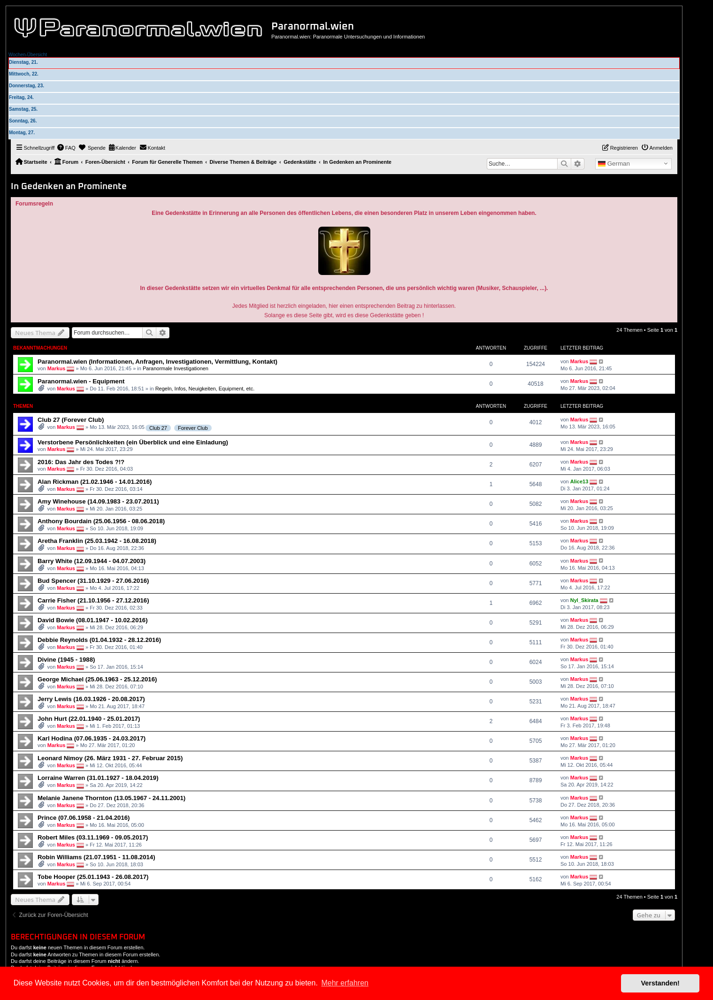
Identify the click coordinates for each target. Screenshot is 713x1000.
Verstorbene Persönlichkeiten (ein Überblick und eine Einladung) (133, 442)
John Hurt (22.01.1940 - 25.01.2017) (89, 718)
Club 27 (158, 428)
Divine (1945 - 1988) (66, 659)
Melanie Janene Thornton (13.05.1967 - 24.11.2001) (111, 798)
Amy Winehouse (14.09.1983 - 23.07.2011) (98, 501)
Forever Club (193, 428)
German (614, 164)
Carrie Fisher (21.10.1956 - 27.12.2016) (93, 600)
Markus (56, 368)
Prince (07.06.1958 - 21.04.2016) (84, 817)
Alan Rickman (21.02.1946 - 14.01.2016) (95, 481)
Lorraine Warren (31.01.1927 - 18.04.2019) (98, 777)
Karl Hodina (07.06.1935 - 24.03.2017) (92, 738)
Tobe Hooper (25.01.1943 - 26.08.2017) (93, 876)
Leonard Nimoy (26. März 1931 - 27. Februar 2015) (110, 758)
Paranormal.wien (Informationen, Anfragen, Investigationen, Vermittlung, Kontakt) (157, 361)
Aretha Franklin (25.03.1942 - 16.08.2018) (97, 540)
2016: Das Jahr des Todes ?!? (81, 462)
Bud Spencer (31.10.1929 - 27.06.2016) (93, 580)
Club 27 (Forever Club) (71, 419)
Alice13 (579, 481)
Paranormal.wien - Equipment (81, 381)
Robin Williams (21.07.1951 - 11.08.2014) (96, 857)
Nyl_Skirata (584, 600)
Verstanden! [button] (660, 983)
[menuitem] (66, 147)
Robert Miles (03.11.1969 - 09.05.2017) (93, 837)
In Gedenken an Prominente (69, 186)
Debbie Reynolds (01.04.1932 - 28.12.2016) (99, 639)
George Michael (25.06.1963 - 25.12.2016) (97, 679)
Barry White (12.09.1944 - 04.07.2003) (92, 561)
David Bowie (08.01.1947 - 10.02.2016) (93, 620)
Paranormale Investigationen (175, 368)
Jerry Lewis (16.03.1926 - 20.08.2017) (91, 698)
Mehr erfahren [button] (344, 983)
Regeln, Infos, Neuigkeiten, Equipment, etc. (205, 388)
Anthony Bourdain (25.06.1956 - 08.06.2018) (101, 521)
